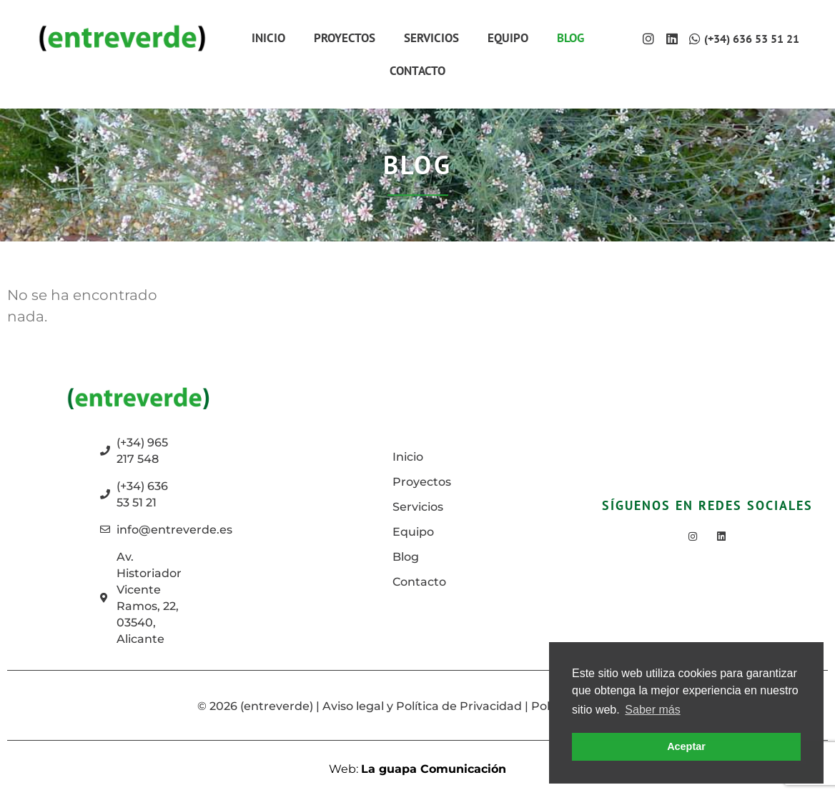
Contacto (417, 71)
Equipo (508, 38)
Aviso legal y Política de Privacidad (422, 706)
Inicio (268, 38)
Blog (570, 38)
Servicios (431, 38)
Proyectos (344, 38)
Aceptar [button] (686, 746)
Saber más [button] (652, 710)
